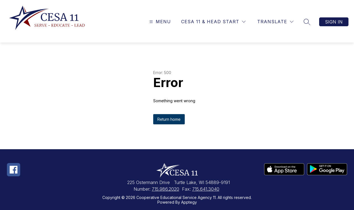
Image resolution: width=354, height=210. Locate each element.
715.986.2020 (165, 189)
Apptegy (189, 202)
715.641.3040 (205, 189)
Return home (169, 119)
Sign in (334, 22)
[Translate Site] (275, 21)
